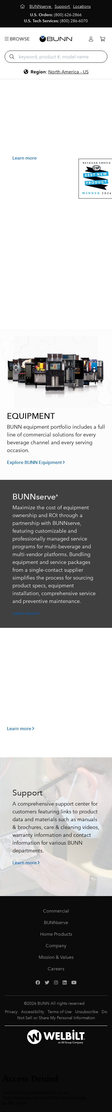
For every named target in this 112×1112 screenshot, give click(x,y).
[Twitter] (47, 982)
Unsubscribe (86, 1011)
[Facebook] (38, 982)
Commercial (56, 911)
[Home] (23, 6)
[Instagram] (56, 982)
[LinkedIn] (65, 982)
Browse (17, 39)
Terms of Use (60, 1011)
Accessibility (32, 1011)
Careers (56, 969)
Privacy (11, 1011)
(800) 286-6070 (74, 20)
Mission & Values (56, 957)
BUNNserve (56, 922)
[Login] (91, 39)
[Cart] (102, 39)
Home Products (56, 934)
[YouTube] (73, 982)
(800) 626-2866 (68, 14)
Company (56, 945)
